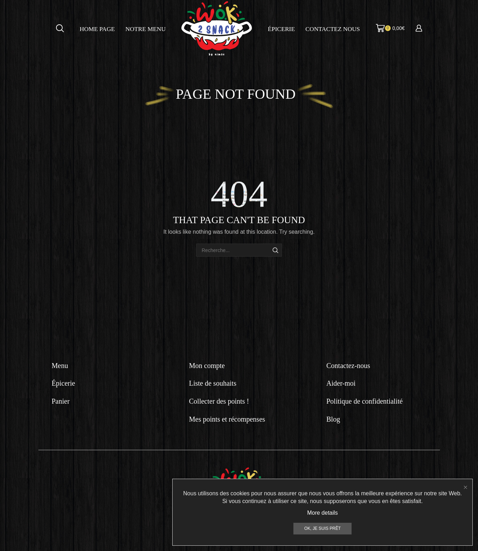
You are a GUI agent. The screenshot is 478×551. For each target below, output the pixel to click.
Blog (333, 419)
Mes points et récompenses (227, 419)
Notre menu (145, 28)
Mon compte (207, 365)
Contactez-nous (348, 365)
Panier (61, 401)
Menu (60, 365)
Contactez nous (332, 28)
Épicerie (281, 28)
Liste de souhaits (212, 383)
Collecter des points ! (219, 401)
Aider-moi (341, 383)
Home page (97, 28)
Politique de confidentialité (365, 401)
